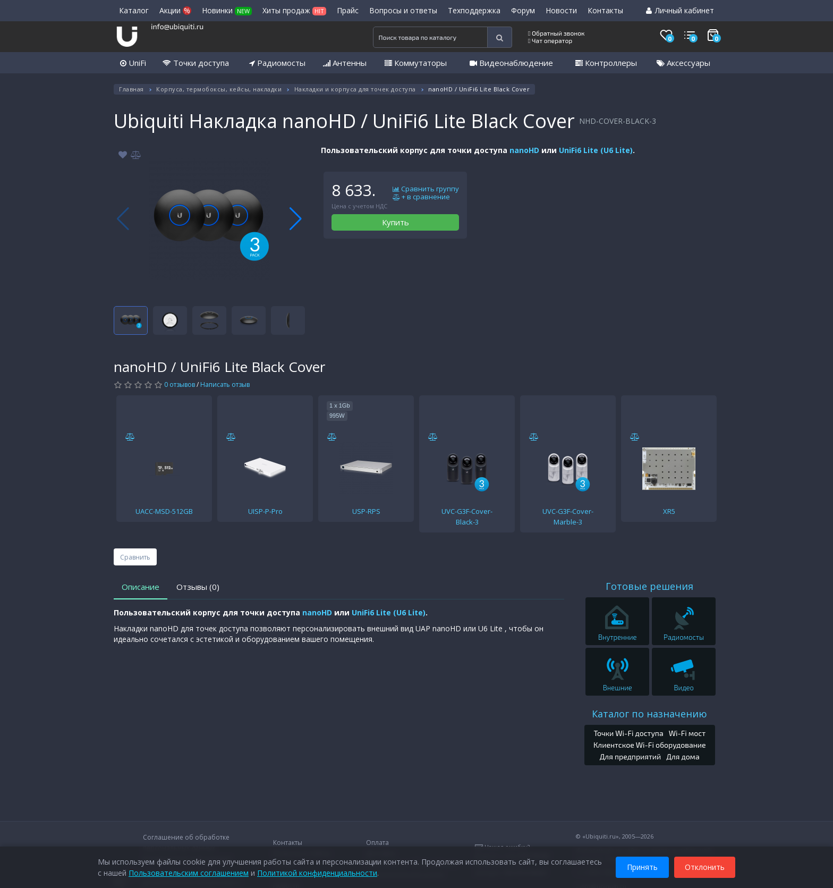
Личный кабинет (680, 10)
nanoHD (524, 150)
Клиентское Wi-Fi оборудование (649, 744)
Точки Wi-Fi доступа (628, 733)
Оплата (377, 842)
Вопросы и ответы (403, 10)
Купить (395, 222)
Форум (523, 10)
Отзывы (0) (197, 586)
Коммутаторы (416, 62)
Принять (642, 866)
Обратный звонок (556, 33)
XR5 (669, 511)
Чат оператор (550, 40)
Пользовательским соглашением (189, 872)
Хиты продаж (294, 10)
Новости (561, 10)
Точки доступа (196, 62)
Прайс (348, 10)
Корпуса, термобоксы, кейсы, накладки (219, 89)
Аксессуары (683, 62)
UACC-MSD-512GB (164, 511)
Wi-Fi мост (687, 733)
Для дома (683, 756)
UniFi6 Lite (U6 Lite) (596, 150)
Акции (175, 10)
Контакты (605, 10)
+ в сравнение (421, 197)
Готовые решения (649, 586)
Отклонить (705, 866)
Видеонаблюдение (511, 62)
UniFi (133, 62)
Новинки (227, 10)
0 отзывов (179, 384)
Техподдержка (474, 10)
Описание (140, 586)
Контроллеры (606, 62)
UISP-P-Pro (265, 511)
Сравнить (135, 557)
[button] (295, 219)
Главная (131, 89)
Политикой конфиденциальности (317, 872)
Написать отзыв (225, 384)
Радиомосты (277, 62)
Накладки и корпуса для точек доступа (355, 89)
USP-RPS (366, 511)
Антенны (345, 62)
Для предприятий (630, 756)
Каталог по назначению (649, 713)
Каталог (134, 10)
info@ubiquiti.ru (177, 26)
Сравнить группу (426, 189)
